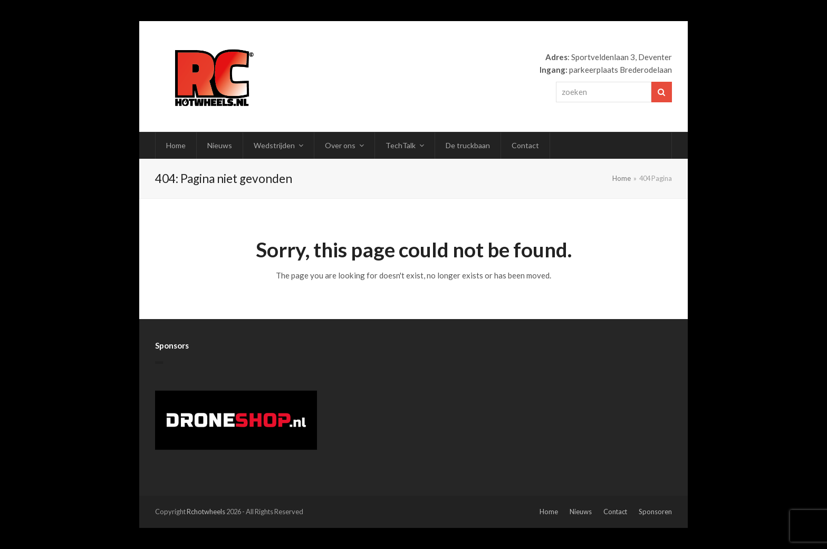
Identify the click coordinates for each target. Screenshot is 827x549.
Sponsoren (655, 511)
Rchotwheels (206, 511)
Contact (615, 511)
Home (549, 511)
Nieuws (581, 511)
